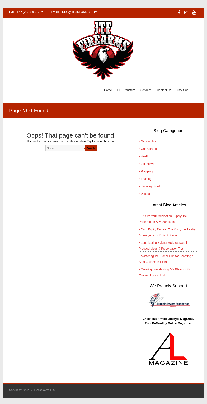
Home (108, 90)
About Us (183, 90)
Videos (145, 194)
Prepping (147, 171)
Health (145, 156)
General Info (149, 141)
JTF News (147, 163)
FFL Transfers (126, 90)
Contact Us (164, 90)
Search (91, 148)
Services (146, 90)
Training (146, 179)
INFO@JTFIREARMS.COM (79, 12)
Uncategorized (150, 186)
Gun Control (149, 148)
